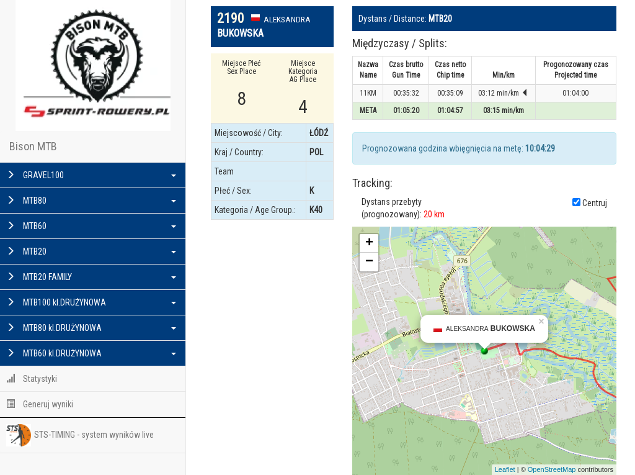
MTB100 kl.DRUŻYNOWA (91, 302)
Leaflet (505, 469)
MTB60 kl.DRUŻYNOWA (91, 353)
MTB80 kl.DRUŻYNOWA (91, 328)
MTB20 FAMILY (91, 277)
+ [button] (369, 243)
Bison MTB (33, 146)
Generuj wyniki (39, 404)
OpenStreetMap (552, 469)
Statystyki (31, 379)
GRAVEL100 (91, 175)
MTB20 (91, 251)
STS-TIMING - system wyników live (80, 435)
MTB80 (91, 201)
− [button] (369, 262)
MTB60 (91, 226)
